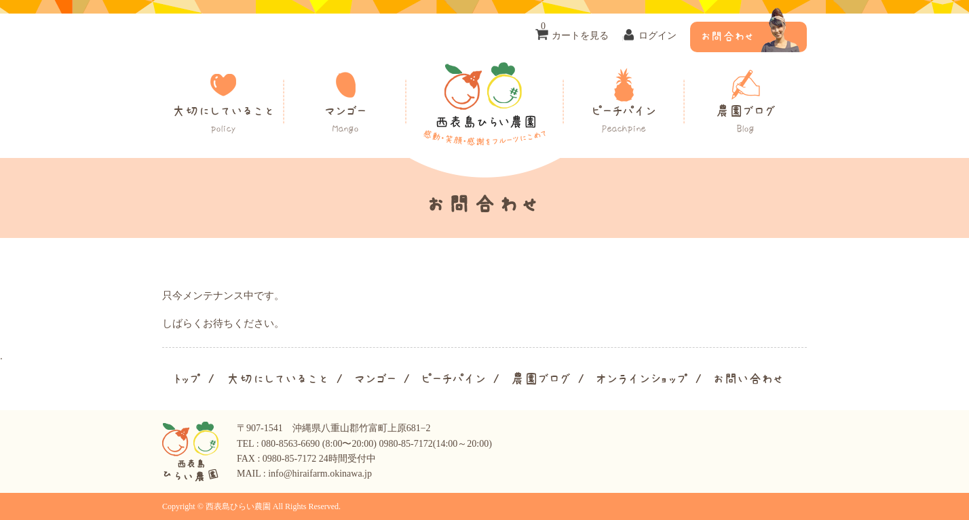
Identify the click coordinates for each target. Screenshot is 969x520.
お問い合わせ (748, 379)
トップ (186, 379)
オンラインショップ (642, 379)
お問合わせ (727, 37)
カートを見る (575, 31)
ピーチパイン (624, 120)
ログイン (658, 36)
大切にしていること (223, 120)
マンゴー (345, 120)
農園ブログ (746, 120)
